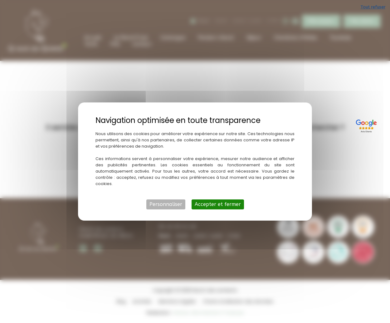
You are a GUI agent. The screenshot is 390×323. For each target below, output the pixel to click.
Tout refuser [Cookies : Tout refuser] (372, 7)
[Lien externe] (367, 125)
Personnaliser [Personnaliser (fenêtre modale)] (165, 204)
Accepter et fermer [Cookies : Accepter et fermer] (218, 204)
